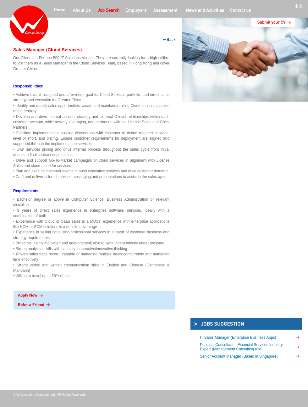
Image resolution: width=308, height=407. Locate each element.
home (59, 10)
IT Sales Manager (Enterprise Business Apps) (238, 337)
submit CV (273, 22)
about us (81, 10)
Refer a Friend (94, 304)
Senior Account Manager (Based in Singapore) (239, 356)
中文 (300, 6)
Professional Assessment (165, 10)
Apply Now (94, 295)
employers (136, 10)
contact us (240, 10)
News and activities (204, 10)
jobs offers (108, 10)
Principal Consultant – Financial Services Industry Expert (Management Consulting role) (241, 347)
